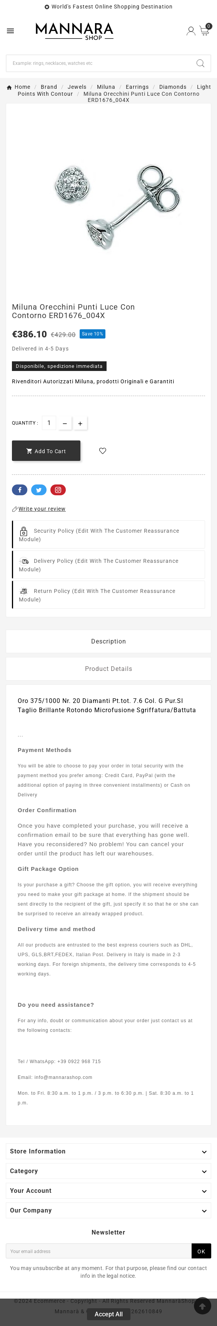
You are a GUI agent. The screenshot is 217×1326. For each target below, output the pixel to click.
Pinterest (58, 489)
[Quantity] (49, 423)
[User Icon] (191, 31)
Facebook (19, 489)
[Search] (98, 63)
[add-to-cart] (46, 450)
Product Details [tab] (108, 668)
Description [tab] (108, 641)
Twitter (39, 489)
